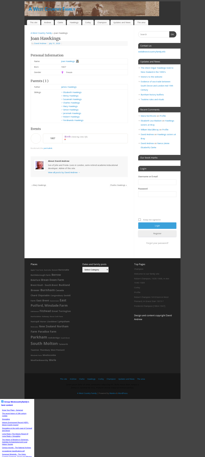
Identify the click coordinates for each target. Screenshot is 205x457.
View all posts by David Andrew (64, 172)
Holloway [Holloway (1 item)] (45, 316)
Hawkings (74, 22)
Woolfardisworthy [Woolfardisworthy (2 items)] (39, 360)
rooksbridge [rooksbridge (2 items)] (54, 337)
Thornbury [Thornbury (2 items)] (45, 350)
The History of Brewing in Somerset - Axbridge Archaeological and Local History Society (15, 442)
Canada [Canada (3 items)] (60, 290)
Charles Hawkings (70, 102)
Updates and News (122, 22)
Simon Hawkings (70, 109)
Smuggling (6, 419)
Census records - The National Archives (16, 448)
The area (141, 22)
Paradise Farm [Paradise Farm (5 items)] (47, 331)
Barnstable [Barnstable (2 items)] (63, 269)
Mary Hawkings (69, 106)
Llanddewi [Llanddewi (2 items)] (52, 321)
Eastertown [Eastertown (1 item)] (54, 301)
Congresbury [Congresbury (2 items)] (56, 295)
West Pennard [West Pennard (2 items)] (57, 350)
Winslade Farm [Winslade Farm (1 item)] (36, 355)
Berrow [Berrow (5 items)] (56, 275)
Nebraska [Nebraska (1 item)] (34, 327)
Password (143, 188)
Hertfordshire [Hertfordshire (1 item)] (36, 316)
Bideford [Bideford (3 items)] (35, 280)
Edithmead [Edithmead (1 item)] (35, 311)
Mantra (113, 393)
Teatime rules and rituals (152, 99)
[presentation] (159, 208)
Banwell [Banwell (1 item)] (55, 270)
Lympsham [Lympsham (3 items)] (64, 321)
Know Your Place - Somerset (12, 410)
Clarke (60, 22)
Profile (163, 115)
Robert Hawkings (70, 116)
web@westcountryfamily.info (151, 51)
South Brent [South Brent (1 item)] (65, 338)
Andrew (47, 22)
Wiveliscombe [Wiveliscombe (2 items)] (49, 355)
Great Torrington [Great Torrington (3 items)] (61, 311)
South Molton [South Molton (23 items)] (44, 343)
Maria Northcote (148, 115)
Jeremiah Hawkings (71, 113)
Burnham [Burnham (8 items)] (47, 290)
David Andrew (40, 43)
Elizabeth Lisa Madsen (151, 120)
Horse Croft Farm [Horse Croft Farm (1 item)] (56, 316)
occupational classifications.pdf (13, 451)
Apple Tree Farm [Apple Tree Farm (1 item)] (37, 270)
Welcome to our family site (146, 273)
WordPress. (123, 393)
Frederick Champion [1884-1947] (149, 306)
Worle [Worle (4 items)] (52, 360)
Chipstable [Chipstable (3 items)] (44, 295)
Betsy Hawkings (70, 95)
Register (157, 233)
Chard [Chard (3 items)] (34, 295)
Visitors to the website (151, 76)
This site (33, 22)
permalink (48, 148)
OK (171, 34)
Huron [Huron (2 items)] (43, 321)
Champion (102, 22)
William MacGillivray (150, 129)
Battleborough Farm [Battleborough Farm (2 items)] (41, 275)
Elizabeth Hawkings (71, 92)
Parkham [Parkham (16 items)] (39, 337)
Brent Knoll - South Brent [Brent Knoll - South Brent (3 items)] (44, 285)
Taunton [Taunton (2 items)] (35, 350)
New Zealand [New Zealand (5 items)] (47, 326)
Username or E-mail (148, 176)
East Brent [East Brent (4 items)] (42, 300)
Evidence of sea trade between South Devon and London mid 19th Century (157, 85)
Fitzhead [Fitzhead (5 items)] (45, 311)
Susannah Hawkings (71, 99)
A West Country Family (52, 8)
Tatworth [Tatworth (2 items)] (63, 344)
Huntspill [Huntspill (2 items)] (35, 321)
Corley (88, 22)
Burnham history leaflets (152, 94)
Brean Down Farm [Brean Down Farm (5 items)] (52, 280)
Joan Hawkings (68, 61)
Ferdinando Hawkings (72, 120)
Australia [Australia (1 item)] (47, 270)
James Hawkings (69, 86)
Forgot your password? (157, 243)
